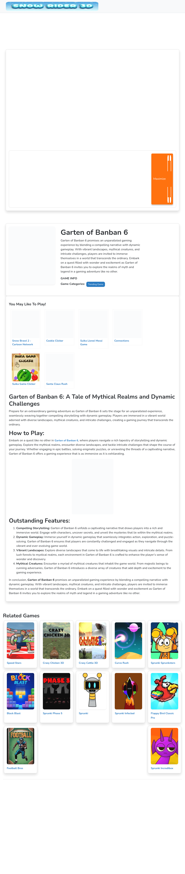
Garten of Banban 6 (66, 440)
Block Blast (14, 713)
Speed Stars (14, 663)
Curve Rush (122, 663)
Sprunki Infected (124, 713)
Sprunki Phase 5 (52, 713)
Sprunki (83, 713)
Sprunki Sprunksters (163, 663)
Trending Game (95, 284)
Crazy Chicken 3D (53, 663)
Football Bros (15, 768)
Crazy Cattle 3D (88, 663)
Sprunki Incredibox (162, 768)
